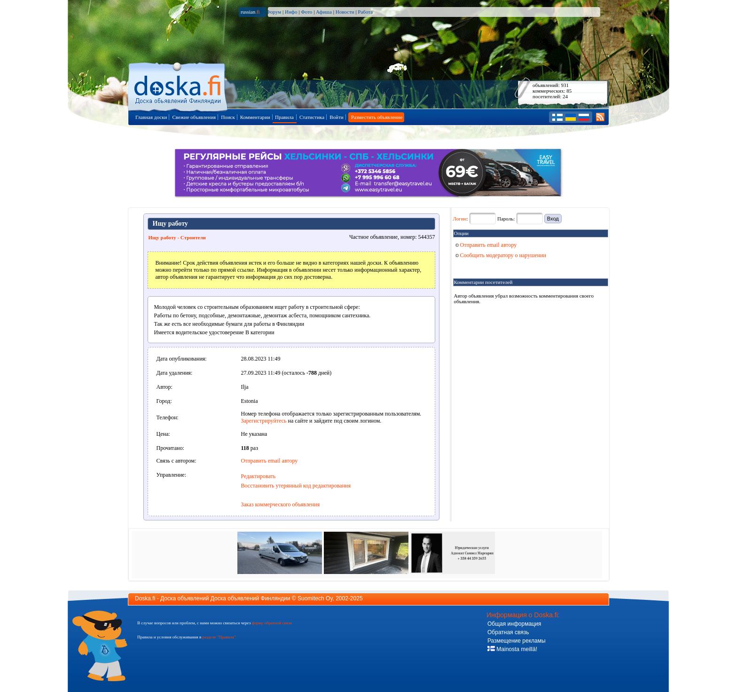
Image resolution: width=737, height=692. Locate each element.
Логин (460, 218)
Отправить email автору (269, 460)
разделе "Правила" (218, 637)
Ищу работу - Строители (177, 237)
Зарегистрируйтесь (264, 420)
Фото (306, 12)
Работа (365, 12)
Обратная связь (508, 632)
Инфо (291, 12)
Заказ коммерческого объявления (280, 504)
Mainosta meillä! (512, 649)
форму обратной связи (271, 623)
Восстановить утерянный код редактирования (296, 485)
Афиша (324, 12)
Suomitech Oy (315, 598)
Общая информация (514, 624)
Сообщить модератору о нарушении (501, 255)
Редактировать (258, 476)
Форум (273, 12)
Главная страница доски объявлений (178, 85)
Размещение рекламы (516, 640)
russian (250, 12)
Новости (345, 12)
